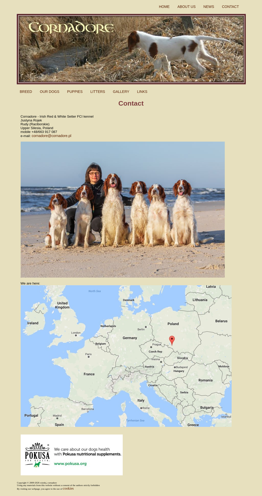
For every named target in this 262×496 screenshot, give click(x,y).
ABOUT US (186, 7)
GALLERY (121, 92)
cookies (68, 488)
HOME (165, 7)
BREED (26, 92)
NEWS (209, 7)
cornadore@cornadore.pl (51, 136)
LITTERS (98, 92)
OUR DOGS (50, 92)
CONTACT (231, 7)
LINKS (142, 92)
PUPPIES (75, 92)
